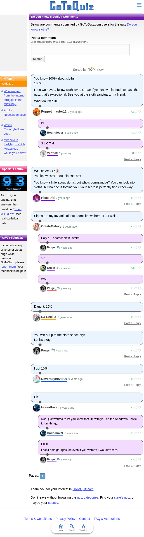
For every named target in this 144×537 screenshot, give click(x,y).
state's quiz (122, 497)
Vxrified (52, 153)
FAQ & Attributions (107, 519)
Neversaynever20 (54, 379)
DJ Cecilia (48, 317)
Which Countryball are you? (14, 129)
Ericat (51, 267)
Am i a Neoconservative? (15, 115)
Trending (83, 527)
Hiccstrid (48, 198)
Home (60, 527)
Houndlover (55, 132)
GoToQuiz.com (83, 489)
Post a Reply (132, 159)
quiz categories (87, 497)
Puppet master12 (54, 111)
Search (72, 527)
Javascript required (80, 49)
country (53, 502)
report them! (9, 266)
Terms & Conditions (38, 519)
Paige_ (52, 247)
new (100, 69)
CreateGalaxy (51, 226)
